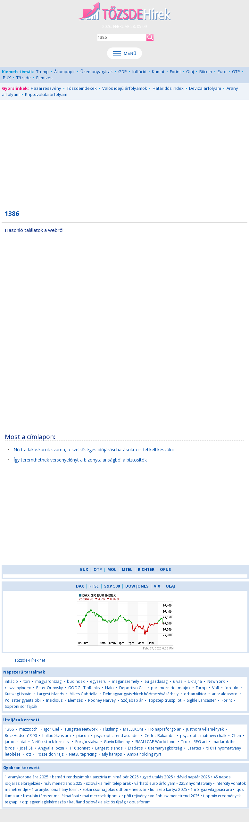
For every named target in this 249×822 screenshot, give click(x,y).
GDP (122, 71)
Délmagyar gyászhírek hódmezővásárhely (140, 694)
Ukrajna (195, 681)
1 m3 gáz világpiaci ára (211, 789)
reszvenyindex (18, 688)
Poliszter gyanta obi (23, 700)
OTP (236, 71)
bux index (76, 681)
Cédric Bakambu (160, 735)
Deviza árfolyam (205, 88)
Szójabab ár (132, 700)
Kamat (158, 71)
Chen (236, 735)
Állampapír (64, 71)
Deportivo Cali (132, 688)
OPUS (165, 569)
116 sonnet (80, 748)
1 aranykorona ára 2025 (26, 777)
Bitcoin (205, 71)
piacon (82, 735)
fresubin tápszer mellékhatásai (51, 796)
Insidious (54, 700)
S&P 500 (112, 586)
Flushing (110, 729)
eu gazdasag (156, 681)
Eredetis (136, 748)
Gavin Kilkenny (117, 741)
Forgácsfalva (86, 741)
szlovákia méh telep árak (108, 783)
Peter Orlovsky (49, 688)
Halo (109, 688)
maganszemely (125, 681)
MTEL (127, 569)
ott (28, 754)
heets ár (139, 789)
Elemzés (44, 78)
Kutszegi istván (18, 694)
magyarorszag (48, 681)
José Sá (26, 748)
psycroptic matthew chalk (203, 735)
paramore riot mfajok (170, 688)
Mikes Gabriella (83, 694)
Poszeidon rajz (50, 754)
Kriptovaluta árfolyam (46, 94)
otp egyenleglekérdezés (44, 802)
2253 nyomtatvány (195, 783)
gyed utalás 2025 (157, 777)
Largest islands (50, 694)
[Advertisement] (124, 151)
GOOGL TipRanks (84, 688)
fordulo (231, 688)
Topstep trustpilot (164, 700)
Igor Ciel (51, 729)
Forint (175, 71)
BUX (7, 78)
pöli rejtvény (135, 796)
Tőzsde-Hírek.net (29, 660)
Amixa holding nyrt (144, 754)
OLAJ (170, 586)
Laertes (194, 748)
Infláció (139, 71)
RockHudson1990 (21, 735)
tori (26, 681)
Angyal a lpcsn (51, 748)
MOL (111, 569)
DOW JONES (136, 586)
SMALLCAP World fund (155, 741)
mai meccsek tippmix (101, 796)
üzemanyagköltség (165, 748)
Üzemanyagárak (96, 71)
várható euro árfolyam (154, 783)
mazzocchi (28, 729)
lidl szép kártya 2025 (168, 789)
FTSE (94, 586)
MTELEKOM (133, 729)
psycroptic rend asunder (116, 735)
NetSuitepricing (82, 754)
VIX (157, 586)
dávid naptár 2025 (193, 777)
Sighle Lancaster (201, 700)
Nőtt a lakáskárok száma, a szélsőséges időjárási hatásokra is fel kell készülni (93, 449)
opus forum (140, 802)
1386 (9, 729)
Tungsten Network (80, 729)
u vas (177, 681)
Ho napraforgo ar (164, 729)
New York (216, 681)
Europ (201, 688)
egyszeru (98, 681)
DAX (80, 586)
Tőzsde (23, 78)
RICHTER (146, 569)
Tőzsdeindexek (82, 88)
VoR (216, 688)
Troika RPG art (194, 741)
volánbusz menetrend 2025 (175, 796)
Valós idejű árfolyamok (124, 88)
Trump (42, 71)
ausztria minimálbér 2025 (116, 777)
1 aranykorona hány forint (55, 789)
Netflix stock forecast (51, 741)
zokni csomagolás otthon (105, 789)
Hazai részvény (46, 88)
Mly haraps (112, 754)
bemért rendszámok (70, 777)
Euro (222, 71)
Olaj (190, 71)
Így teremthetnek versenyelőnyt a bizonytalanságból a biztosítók (80, 460)
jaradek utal (15, 741)
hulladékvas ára (56, 735)
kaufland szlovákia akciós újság (97, 802)
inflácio (11, 681)
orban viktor (195, 694)
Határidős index (168, 88)
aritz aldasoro (224, 694)
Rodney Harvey (102, 700)
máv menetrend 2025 (63, 783)
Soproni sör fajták (21, 706)
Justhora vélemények (205, 729)
